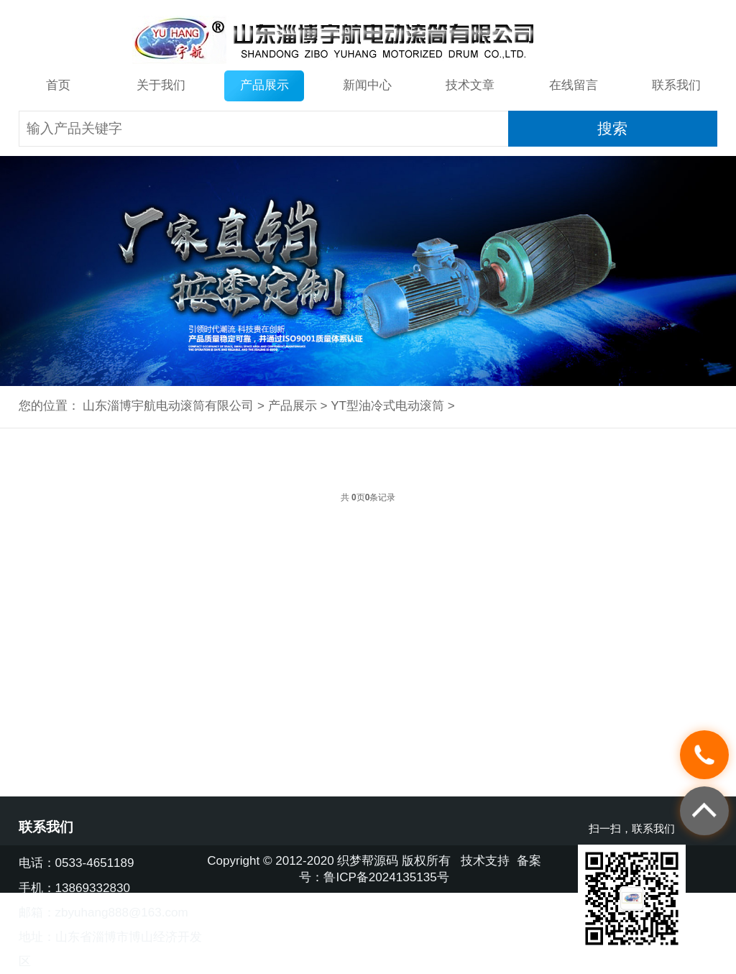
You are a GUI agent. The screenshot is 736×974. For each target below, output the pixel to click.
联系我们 (676, 85)
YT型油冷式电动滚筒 (387, 406)
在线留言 (573, 85)
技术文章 (470, 85)
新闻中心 (367, 85)
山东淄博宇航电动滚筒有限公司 (168, 406)
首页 (58, 85)
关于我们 (161, 85)
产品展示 (264, 85)
